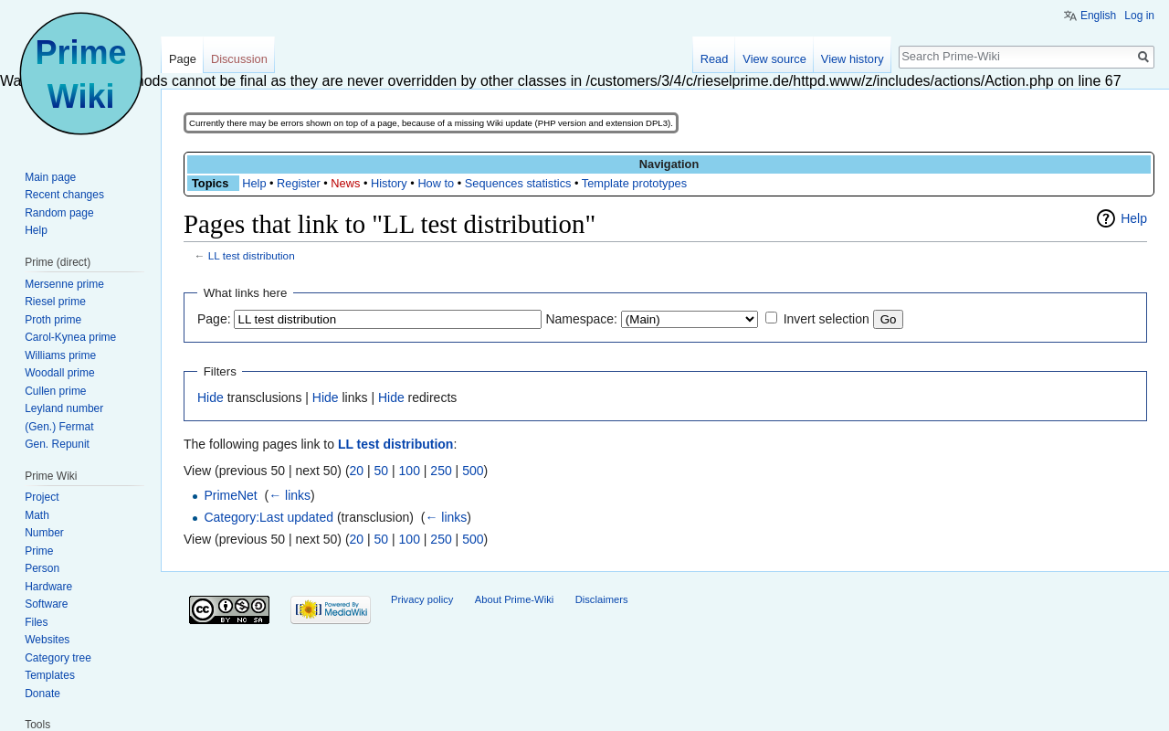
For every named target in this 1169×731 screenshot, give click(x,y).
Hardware (48, 586)
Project (41, 497)
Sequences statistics (518, 183)
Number (44, 532)
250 (440, 470)
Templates (50, 675)
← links (290, 495)
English (1098, 15)
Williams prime (60, 355)
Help (254, 183)
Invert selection (826, 319)
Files (36, 622)
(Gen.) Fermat (59, 426)
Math (37, 515)
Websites (47, 639)
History (389, 183)
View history (852, 59)
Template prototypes (634, 183)
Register (299, 183)
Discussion (239, 59)
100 (409, 470)
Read (714, 59)
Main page (50, 177)
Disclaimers (601, 599)
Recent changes (64, 194)
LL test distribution (251, 255)
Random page (59, 213)
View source (774, 59)
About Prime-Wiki (514, 599)
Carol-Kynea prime (70, 337)
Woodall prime (59, 372)
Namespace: (581, 319)
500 (472, 470)
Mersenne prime (64, 284)
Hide (210, 397)
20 (357, 470)
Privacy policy (422, 599)
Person (42, 568)
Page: (214, 319)
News (345, 183)
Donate (42, 693)
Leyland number (64, 408)
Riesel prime (55, 301)
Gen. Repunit (57, 444)
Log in (1139, 15)
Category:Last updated (268, 517)
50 (381, 470)
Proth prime (53, 319)
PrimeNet (230, 495)
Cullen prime (55, 391)
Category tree (58, 658)
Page (182, 59)
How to (435, 183)
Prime (39, 551)
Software (46, 604)
